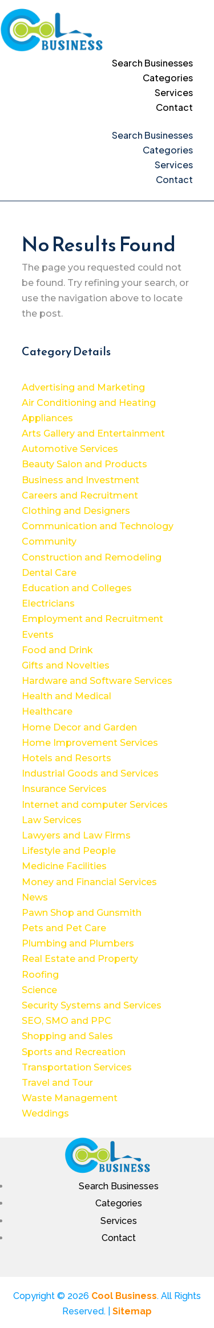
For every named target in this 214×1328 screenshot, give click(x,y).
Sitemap (132, 1311)
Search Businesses (152, 63)
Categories (168, 78)
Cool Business (124, 1295)
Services (174, 92)
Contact (174, 107)
